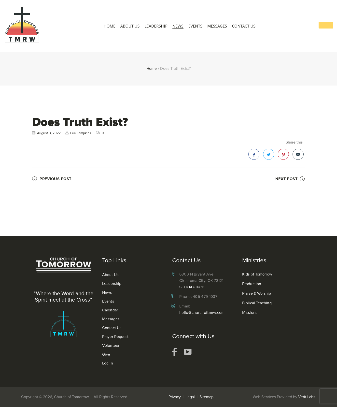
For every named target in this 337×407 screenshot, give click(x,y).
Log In (107, 363)
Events (195, 26)
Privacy (174, 397)
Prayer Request (115, 336)
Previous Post (55, 179)
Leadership (156, 26)
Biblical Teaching (257, 303)
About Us (130, 26)
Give (106, 354)
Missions (249, 312)
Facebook (254, 156)
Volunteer (110, 345)
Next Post (286, 179)
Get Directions (192, 287)
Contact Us (243, 26)
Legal (190, 397)
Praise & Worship (256, 293)
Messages (217, 26)
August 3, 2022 (49, 133)
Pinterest (283, 156)
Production (251, 284)
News (177, 26)
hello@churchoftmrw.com (202, 312)
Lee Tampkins (80, 133)
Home (109, 26)
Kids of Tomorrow (257, 274)
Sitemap (206, 397)
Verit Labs (306, 397)
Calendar (110, 310)
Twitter (268, 156)
